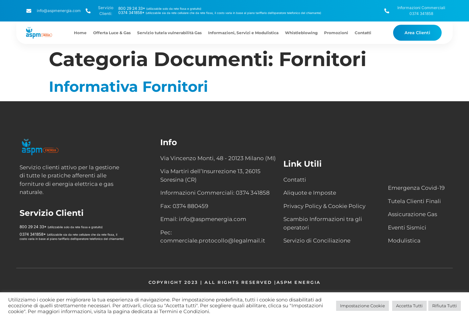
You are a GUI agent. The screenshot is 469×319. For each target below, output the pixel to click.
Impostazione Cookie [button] (362, 305)
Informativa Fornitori (128, 86)
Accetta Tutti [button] (409, 305)
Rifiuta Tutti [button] (444, 305)
